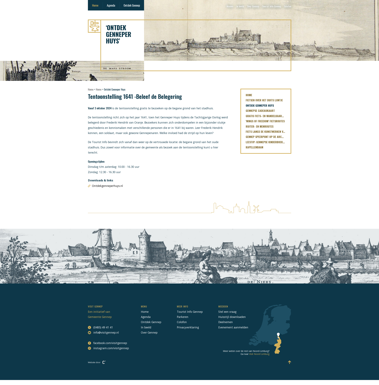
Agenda (111, 5)
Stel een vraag (227, 312)
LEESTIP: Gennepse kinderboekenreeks (268, 142)
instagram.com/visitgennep (106, 348)
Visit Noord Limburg (259, 353)
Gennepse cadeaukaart (260, 111)
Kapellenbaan (254, 147)
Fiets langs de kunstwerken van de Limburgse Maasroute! (268, 131)
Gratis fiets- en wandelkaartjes (266, 116)
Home (95, 5)
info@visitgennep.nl (103, 332)
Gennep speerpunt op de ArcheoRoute (268, 137)
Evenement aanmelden (233, 327)
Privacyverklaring (188, 327)
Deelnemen (225, 322)
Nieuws (230, 6)
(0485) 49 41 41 (100, 327)
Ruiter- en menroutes (259, 126)
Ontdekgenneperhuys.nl (105, 186)
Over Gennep (253, 6)
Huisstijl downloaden (232, 317)
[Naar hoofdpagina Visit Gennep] (189, 26)
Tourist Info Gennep (271, 6)
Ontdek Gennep (132, 5)
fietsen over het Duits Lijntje (264, 100)
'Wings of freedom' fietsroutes (265, 121)
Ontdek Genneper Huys (260, 105)
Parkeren (182, 317)
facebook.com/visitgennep (106, 343)
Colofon (287, 6)
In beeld (240, 6)
